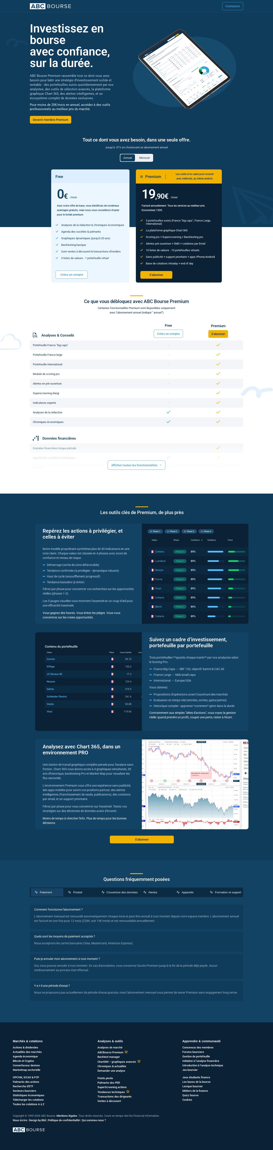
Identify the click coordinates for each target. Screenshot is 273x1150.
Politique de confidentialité (64, 1120)
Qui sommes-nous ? (94, 1120)
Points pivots (105, 1078)
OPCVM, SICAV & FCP (26, 1077)
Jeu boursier (190, 1069)
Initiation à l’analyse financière (200, 1061)
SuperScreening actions (112, 1087)
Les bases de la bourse (196, 1081)
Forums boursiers (193, 1052)
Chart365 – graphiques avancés (116, 1061)
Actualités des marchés (27, 1052)
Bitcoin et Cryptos (23, 1061)
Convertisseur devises (26, 1065)
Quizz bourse (190, 1095)
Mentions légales (67, 1115)
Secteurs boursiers (24, 1090)
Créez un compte (71, 274)
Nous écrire (20, 1120)
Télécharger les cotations (28, 1099)
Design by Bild (37, 1120)
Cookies (187, 1099)
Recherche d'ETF (23, 1086)
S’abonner (156, 275)
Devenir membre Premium (50, 119)
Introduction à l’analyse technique (202, 1065)
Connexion (232, 6)
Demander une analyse (111, 1070)
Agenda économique (25, 1056)
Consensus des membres (197, 1047)
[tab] (47, 892)
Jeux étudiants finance (196, 1077)
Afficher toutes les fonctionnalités (136, 464)
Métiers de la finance (195, 1090)
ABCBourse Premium (110, 1052)
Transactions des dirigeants (114, 1096)
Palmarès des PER (108, 1082)
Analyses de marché (109, 1047)
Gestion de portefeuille (196, 1056)
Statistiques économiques (28, 1095)
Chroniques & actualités (111, 1066)
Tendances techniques (111, 1092)
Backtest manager (108, 1056)
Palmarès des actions (26, 1081)
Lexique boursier (192, 1086)
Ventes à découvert (109, 1101)
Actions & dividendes (25, 1047)
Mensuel (144, 157)
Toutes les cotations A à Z (28, 1104)
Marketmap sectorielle (26, 1069)
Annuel (127, 157)
